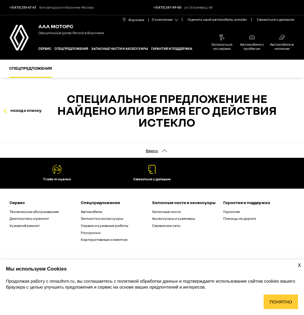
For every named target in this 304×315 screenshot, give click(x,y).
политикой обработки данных (148, 281)
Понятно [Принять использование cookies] (281, 301)
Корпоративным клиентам (104, 239)
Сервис (44, 48)
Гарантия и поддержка (171, 48)
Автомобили (91, 211)
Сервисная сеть (166, 225)
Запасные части (166, 211)
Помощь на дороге (239, 218)
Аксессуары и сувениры (173, 218)
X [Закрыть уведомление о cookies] (299, 265)
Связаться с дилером (275, 19)
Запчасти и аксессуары (102, 218)
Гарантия (231, 211)
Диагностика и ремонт (29, 218)
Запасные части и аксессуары (119, 48)
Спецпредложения (71, 48)
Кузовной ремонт (25, 225)
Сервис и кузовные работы (104, 225)
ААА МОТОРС (55, 26)
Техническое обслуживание (34, 211)
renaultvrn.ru (62, 281)
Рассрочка (91, 232)
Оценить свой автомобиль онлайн (217, 19)
